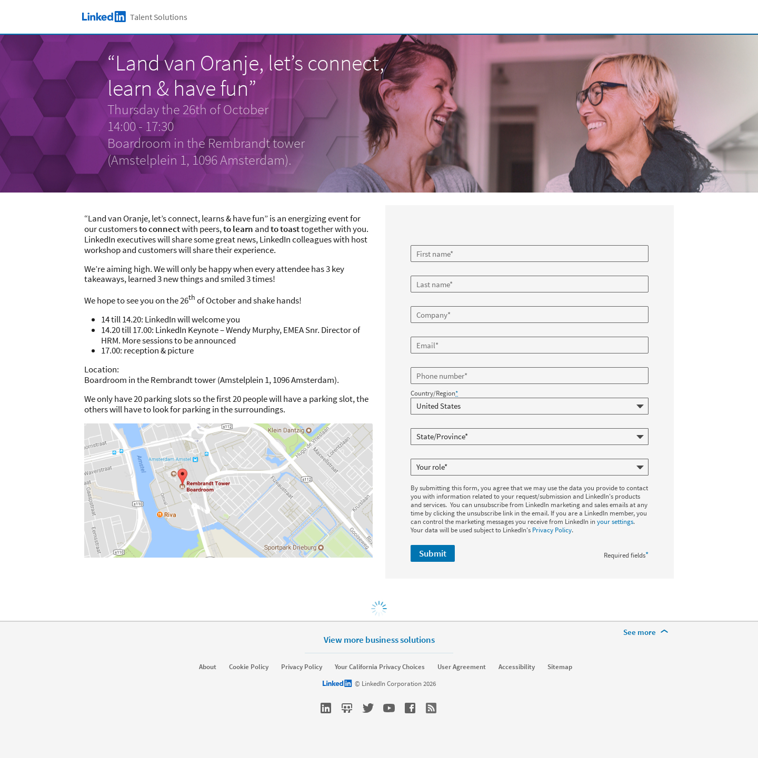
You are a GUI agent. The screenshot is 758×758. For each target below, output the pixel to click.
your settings (615, 521)
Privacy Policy (552, 529)
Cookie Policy (248, 667)
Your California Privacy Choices (380, 667)
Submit (432, 553)
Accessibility (516, 667)
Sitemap (559, 667)
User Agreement (461, 667)
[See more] (647, 632)
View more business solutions (379, 639)
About (207, 667)
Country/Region (434, 393)
